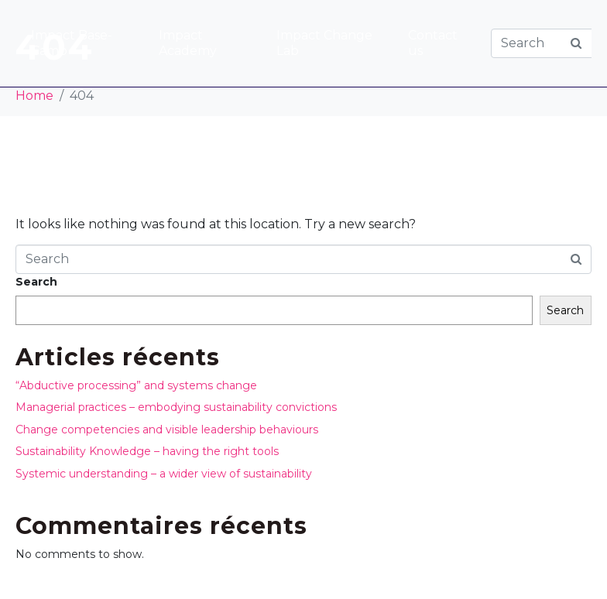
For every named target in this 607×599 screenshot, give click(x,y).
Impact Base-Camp (71, 43)
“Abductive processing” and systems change (136, 385)
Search (36, 282)
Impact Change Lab (324, 43)
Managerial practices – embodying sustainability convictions (176, 407)
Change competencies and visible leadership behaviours (166, 429)
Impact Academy (188, 43)
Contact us (433, 43)
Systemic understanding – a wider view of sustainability (163, 474)
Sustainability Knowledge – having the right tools (147, 451)
